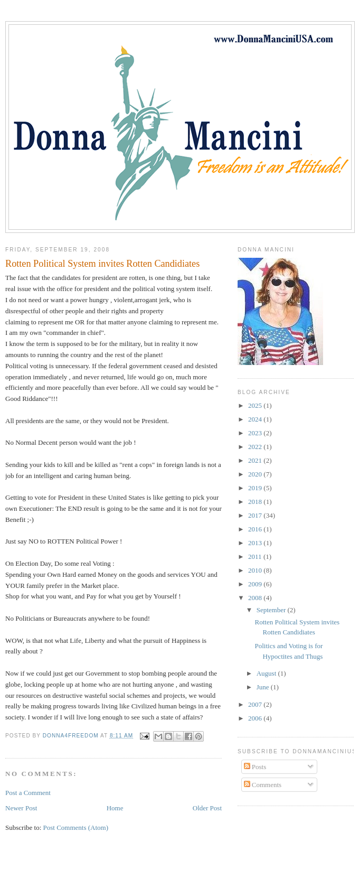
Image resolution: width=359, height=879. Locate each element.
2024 (255, 419)
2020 (255, 474)
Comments (263, 785)
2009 (255, 584)
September (272, 610)
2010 (255, 570)
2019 (255, 488)
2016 (255, 529)
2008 (255, 598)
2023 (255, 433)
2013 (255, 543)
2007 (255, 704)
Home (115, 808)
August (267, 673)
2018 (255, 502)
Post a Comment (28, 793)
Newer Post (21, 808)
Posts (255, 767)
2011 (255, 556)
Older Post (207, 808)
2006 (255, 718)
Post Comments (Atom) (76, 827)
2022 (255, 447)
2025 (255, 405)
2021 (255, 460)
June (264, 687)
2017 (255, 515)
